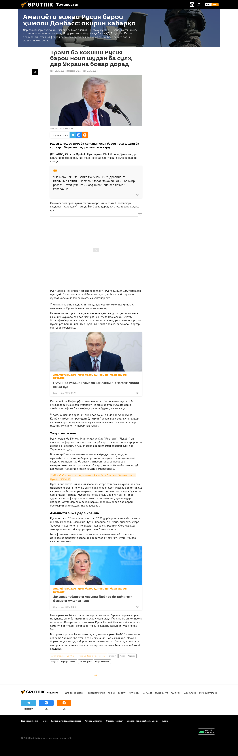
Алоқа (165, 720)
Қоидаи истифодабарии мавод (66, 720)
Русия (122, 656)
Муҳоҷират (161, 692)
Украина (131, 656)
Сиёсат (121, 692)
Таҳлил (175, 692)
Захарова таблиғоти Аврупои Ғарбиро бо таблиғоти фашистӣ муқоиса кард (92, 599)
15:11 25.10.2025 (58, 70)
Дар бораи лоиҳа (29, 720)
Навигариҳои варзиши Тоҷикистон (203, 692)
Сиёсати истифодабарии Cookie (143, 720)
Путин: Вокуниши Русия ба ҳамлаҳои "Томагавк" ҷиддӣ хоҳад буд (96, 385)
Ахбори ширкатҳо (93, 720)
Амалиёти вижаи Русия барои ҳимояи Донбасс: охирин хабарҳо (90, 376)
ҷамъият (147, 692)
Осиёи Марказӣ (96, 692)
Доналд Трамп (86, 661)
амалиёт (112, 656)
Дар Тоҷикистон (74, 692)
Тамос (44, 720)
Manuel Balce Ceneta (64, 129)
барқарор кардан (68, 661)
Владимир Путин (102, 661)
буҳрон (54, 661)
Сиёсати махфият (114, 720)
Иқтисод (133, 692)
